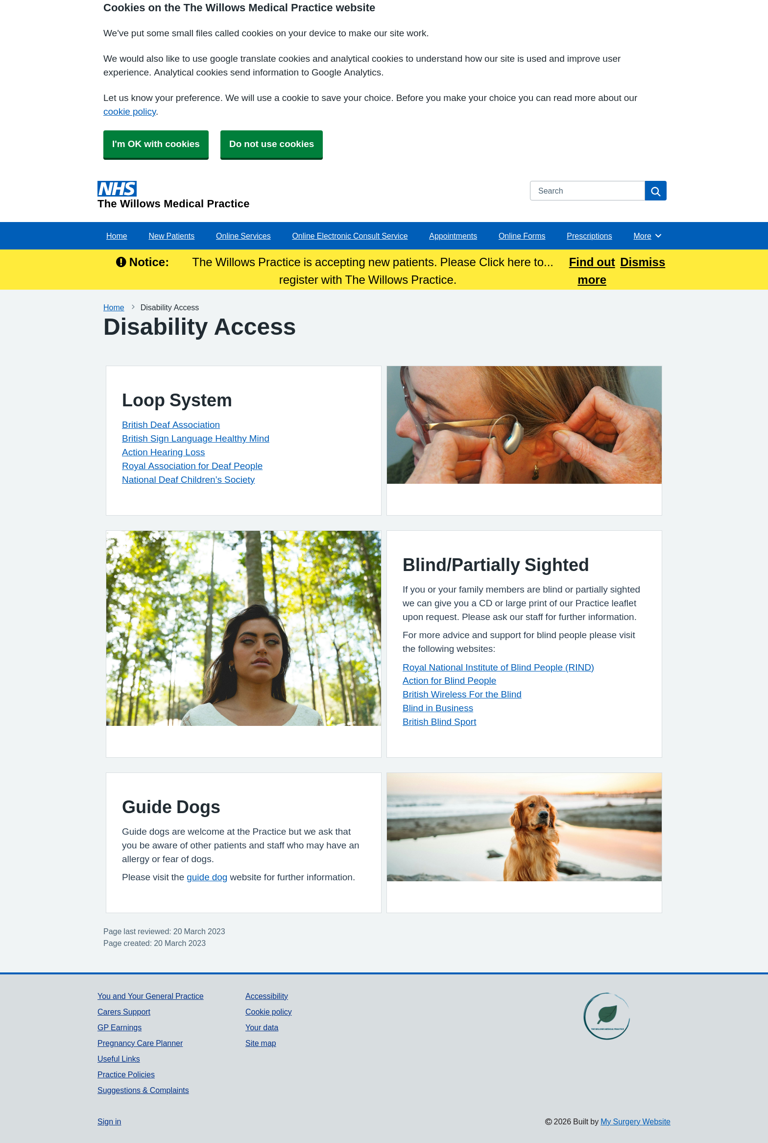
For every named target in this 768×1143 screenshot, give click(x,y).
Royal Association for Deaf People (192, 466)
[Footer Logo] (606, 1016)
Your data (261, 1027)
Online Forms (522, 236)
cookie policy (129, 111)
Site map (260, 1043)
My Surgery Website (635, 1121)
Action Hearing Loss (163, 452)
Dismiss (642, 262)
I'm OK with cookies (156, 144)
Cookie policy (268, 1012)
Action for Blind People (449, 680)
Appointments (453, 236)
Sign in (109, 1121)
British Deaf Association (171, 424)
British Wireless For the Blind (462, 694)
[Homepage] (307, 195)
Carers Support (123, 1012)
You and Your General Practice (150, 996)
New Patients (171, 236)
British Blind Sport (439, 721)
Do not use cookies (271, 144)
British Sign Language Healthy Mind (195, 438)
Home (116, 236)
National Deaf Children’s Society (188, 479)
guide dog (207, 877)
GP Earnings (119, 1027)
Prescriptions (589, 236)
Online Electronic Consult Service (350, 236)
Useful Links (118, 1059)
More (648, 236)
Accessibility (266, 996)
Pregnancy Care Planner (140, 1043)
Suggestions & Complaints (143, 1090)
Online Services (243, 236)
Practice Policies (126, 1074)
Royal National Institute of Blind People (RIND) (498, 667)
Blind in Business (438, 708)
